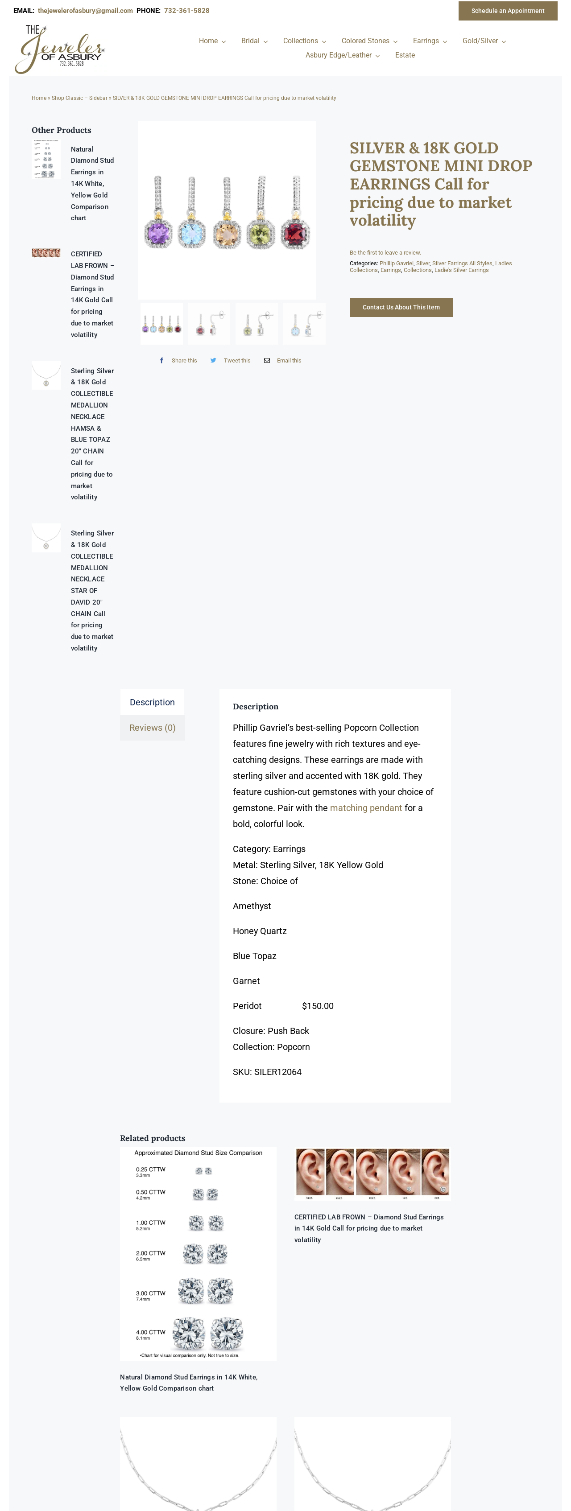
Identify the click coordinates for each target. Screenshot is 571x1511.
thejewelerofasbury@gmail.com (87, 11)
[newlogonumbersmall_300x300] (60, 26)
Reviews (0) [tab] (152, 727)
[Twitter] (228, 360)
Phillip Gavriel (397, 263)
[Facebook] (176, 360)
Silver (423, 263)
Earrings (391, 270)
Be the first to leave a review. (385, 252)
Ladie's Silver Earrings (461, 270)
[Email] (281, 360)
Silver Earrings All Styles (462, 263)
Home (39, 98)
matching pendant (366, 808)
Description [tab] (152, 702)
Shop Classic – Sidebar (80, 98)
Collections (418, 270)
